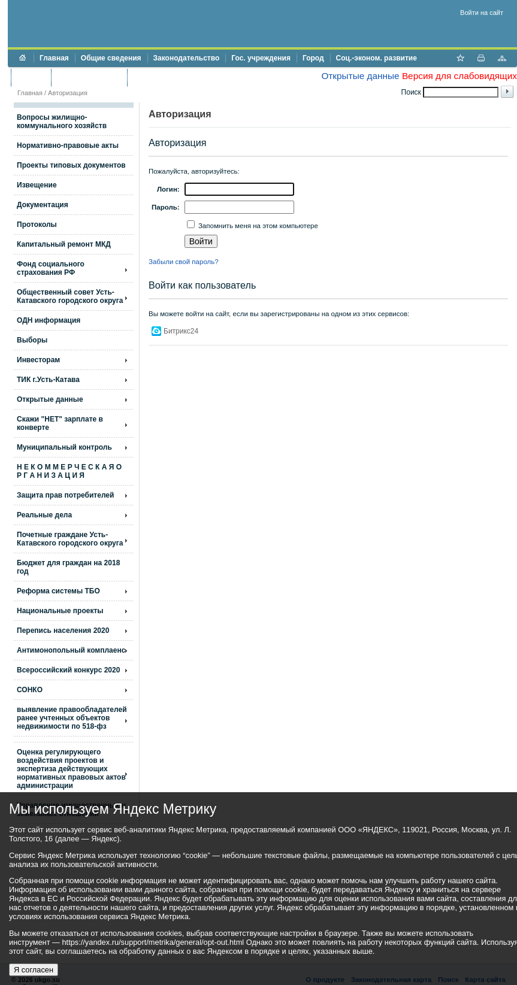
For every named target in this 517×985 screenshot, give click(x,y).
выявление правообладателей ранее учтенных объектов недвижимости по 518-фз (72, 718)
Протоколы (37, 224)
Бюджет (31, 77)
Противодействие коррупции (185, 77)
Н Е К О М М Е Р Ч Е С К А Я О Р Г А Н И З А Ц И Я (69, 471)
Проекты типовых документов (71, 165)
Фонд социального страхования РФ (50, 268)
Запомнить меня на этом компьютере (257, 225)
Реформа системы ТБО (58, 591)
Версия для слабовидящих (459, 76)
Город (313, 58)
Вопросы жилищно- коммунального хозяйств (62, 121)
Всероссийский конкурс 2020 (68, 670)
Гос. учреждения (261, 58)
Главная (54, 58)
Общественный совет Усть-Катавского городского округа (70, 296)
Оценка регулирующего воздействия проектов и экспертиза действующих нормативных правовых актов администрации (71, 769)
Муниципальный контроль (64, 447)
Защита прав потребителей (65, 495)
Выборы (32, 340)
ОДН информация (48, 320)
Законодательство (186, 58)
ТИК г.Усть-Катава (48, 379)
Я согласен (33, 969)
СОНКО (30, 690)
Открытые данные (360, 76)
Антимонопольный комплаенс (71, 650)
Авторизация (67, 92)
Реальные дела (44, 515)
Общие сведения (111, 58)
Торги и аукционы (89, 77)
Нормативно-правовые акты (68, 145)
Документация (42, 205)
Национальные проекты (60, 611)
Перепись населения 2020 (63, 630)
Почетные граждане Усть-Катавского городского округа (70, 539)
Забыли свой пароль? (184, 261)
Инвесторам (38, 360)
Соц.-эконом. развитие (376, 58)
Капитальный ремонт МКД (64, 244)
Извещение (37, 185)
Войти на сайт (481, 12)
